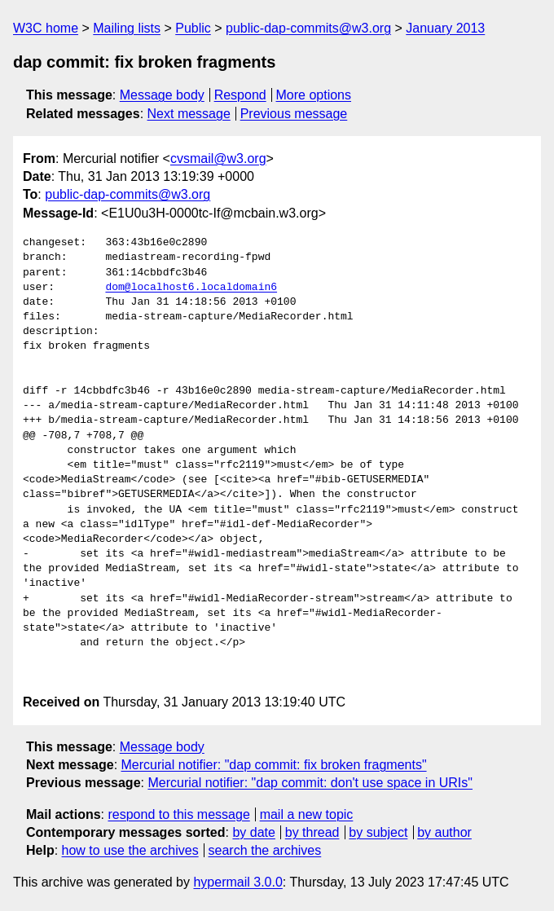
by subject (378, 832)
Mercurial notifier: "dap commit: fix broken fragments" (274, 765)
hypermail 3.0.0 (237, 882)
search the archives (265, 850)
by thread (312, 832)
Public (193, 28)
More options (314, 95)
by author (444, 832)
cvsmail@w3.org (218, 158)
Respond (240, 95)
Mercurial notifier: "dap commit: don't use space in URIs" (310, 783)
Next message (189, 114)
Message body (162, 95)
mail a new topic (307, 814)
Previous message (294, 114)
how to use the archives (130, 850)
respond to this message (178, 814)
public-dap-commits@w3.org (308, 28)
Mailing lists (126, 28)
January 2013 (445, 28)
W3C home (45, 28)
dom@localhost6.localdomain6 (191, 287)
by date (253, 832)
